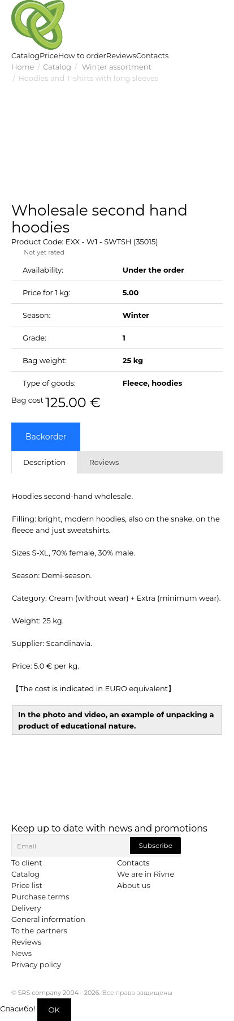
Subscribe (155, 845)
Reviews (26, 941)
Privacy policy (36, 964)
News (21, 953)
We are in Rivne (145, 873)
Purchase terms (40, 896)
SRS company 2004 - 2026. (59, 993)
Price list (26, 885)
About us (133, 885)
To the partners (39, 930)
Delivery (26, 907)
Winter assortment (115, 66)
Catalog (57, 66)
